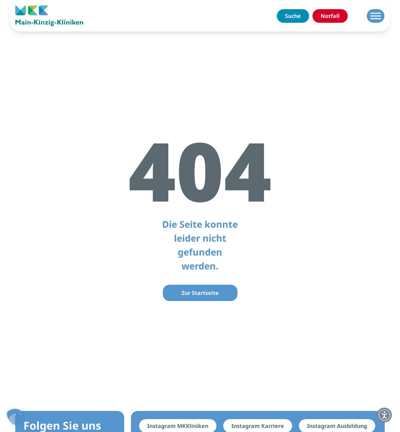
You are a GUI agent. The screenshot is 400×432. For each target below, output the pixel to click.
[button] (15, 417)
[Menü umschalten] (375, 16)
